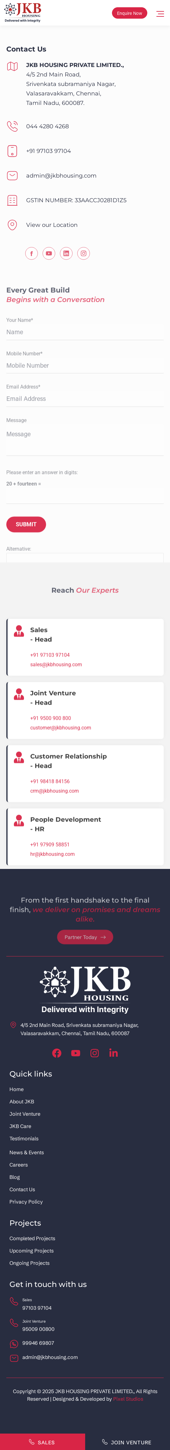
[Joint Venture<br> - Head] (19, 845)
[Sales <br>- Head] (19, 782)
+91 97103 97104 (50, 806)
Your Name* (19, 475)
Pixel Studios (128, 1399)
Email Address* (23, 541)
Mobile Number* (24, 508)
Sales (42, 1442)
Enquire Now (129, 13)
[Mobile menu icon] (160, 12)
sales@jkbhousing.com (56, 815)
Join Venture (126, 1442)
